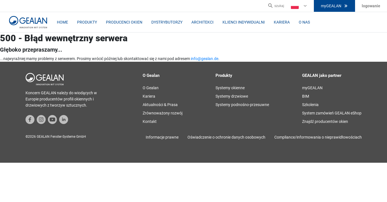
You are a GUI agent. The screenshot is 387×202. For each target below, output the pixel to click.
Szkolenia (310, 104)
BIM (305, 96)
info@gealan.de (204, 58)
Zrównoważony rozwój (162, 113)
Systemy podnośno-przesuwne (242, 104)
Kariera (282, 22)
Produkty (87, 22)
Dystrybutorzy (166, 22)
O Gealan (151, 88)
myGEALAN (334, 6)
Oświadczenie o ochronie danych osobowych (226, 137)
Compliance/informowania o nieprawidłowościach (318, 137)
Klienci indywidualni (244, 22)
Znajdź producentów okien (325, 121)
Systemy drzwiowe (231, 96)
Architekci (202, 22)
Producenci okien (124, 22)
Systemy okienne (230, 88)
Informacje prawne (162, 137)
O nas (304, 22)
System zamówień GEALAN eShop (331, 113)
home (62, 22)
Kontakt (150, 121)
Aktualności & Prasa (160, 104)
